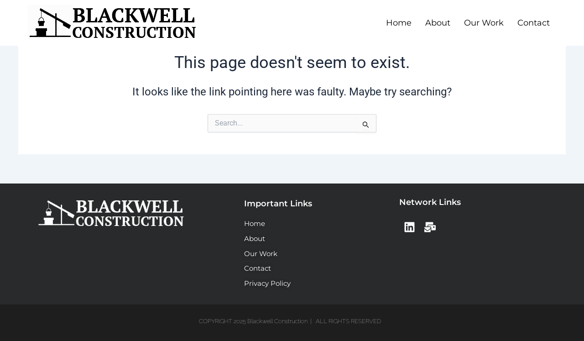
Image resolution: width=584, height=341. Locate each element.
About (437, 23)
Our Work (484, 23)
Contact (533, 23)
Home (399, 23)
